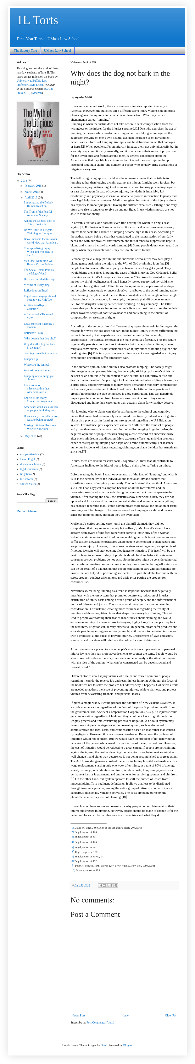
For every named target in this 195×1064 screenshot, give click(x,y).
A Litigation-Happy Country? (35, 307)
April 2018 (31, 197)
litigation (25, 474)
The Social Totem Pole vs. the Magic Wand (39, 271)
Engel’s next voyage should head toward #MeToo (40, 298)
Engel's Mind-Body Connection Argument (38, 399)
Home (125, 1015)
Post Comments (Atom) (100, 1022)
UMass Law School (57, 50)
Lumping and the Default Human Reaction (38, 204)
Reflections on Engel (36, 290)
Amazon (37, 92)
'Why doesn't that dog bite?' (40, 338)
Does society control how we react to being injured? (41, 418)
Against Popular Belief (37, 370)
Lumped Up (31, 359)
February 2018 (33, 185)
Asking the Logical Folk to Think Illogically (39, 222)
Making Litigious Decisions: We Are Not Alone (40, 427)
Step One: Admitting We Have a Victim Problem (39, 262)
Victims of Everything (37, 285)
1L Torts (37, 20)
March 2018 (31, 191)
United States (28, 483)
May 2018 (30, 436)
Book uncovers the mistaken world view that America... (41, 241)
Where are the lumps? (36, 364)
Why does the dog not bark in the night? (39, 346)
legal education (29, 469)
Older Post (171, 1015)
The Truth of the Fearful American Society (38, 213)
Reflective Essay (33, 332)
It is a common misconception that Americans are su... (36, 389)
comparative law (30, 454)
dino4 (104, 1045)
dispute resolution (30, 464)
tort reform (26, 479)
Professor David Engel (30, 84)
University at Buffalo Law (32, 80)
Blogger (127, 1045)
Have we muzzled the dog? (39, 279)
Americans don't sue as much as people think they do (41, 408)
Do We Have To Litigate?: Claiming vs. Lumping (39, 231)
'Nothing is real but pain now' (41, 353)
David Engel (27, 459)
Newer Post (78, 1015)
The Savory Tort (25, 50)
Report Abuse (27, 511)
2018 (24, 180)
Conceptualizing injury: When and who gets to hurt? (38, 252)
